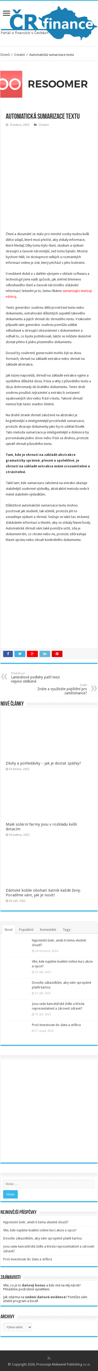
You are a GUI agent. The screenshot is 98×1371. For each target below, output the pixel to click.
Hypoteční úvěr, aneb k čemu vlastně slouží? (35, 1222)
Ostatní (19, 55)
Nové (9, 930)
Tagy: (67, 930)
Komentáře (48, 930)
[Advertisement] (49, 180)
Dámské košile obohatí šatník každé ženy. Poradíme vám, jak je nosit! (43, 892)
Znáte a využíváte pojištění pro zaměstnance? (60, 689)
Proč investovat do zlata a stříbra (56, 1025)
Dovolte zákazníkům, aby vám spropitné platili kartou (42, 1238)
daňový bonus (33, 1285)
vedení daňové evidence (45, 1297)
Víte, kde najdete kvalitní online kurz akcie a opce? (40, 1230)
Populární (26, 930)
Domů (5, 55)
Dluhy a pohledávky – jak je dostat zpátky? (43, 763)
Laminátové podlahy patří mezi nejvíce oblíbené (38, 677)
